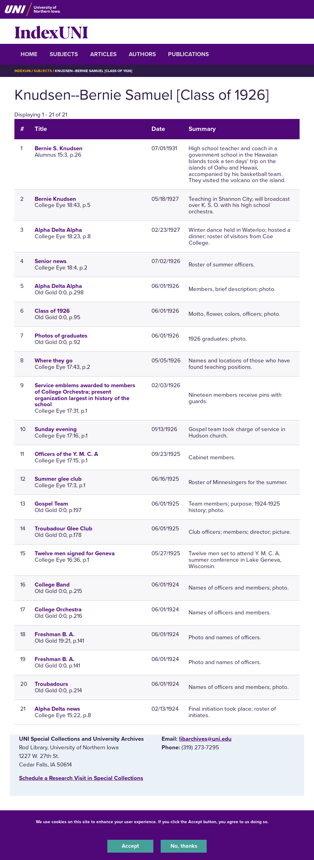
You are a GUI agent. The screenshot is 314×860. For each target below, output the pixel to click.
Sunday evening (56, 429)
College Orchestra (58, 609)
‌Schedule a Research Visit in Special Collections (81, 777)
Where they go (54, 360)
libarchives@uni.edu (205, 738)
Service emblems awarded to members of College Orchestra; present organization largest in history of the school (85, 394)
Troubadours (51, 683)
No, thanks (184, 846)
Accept (130, 846)
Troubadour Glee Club (63, 528)
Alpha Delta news (57, 708)
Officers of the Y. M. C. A (66, 454)
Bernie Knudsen (55, 198)
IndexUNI (51, 31)
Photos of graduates (61, 335)
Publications (188, 54)
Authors (142, 54)
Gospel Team (51, 503)
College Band (52, 584)
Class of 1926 (52, 310)
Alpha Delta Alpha (58, 230)
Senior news (51, 261)
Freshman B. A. (55, 634)
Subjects (64, 54)
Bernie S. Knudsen (58, 148)
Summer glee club (58, 479)
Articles (103, 54)
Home (29, 54)
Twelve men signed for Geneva (75, 553)
